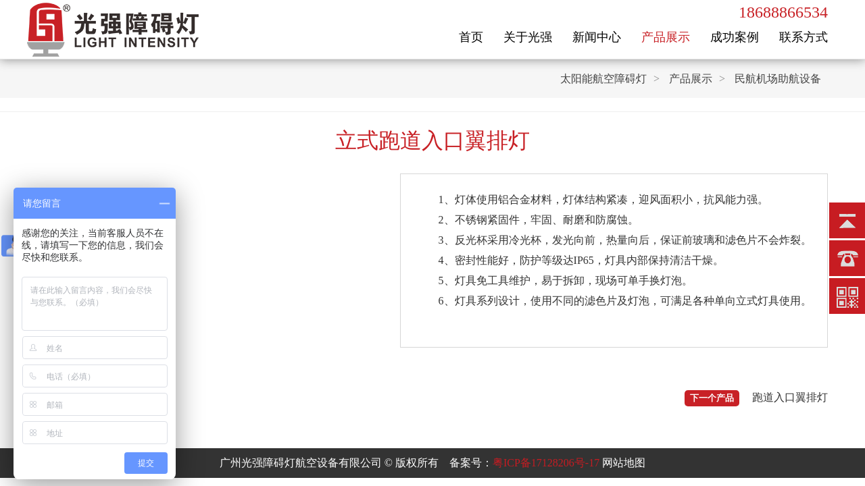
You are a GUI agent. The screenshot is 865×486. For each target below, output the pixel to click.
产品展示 (665, 37)
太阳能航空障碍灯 (603, 78)
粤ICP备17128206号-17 (546, 462)
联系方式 (803, 37)
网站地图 (623, 462)
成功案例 (734, 37)
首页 (471, 37)
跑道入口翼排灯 (790, 397)
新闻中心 (596, 37)
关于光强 (527, 37)
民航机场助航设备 (778, 78)
